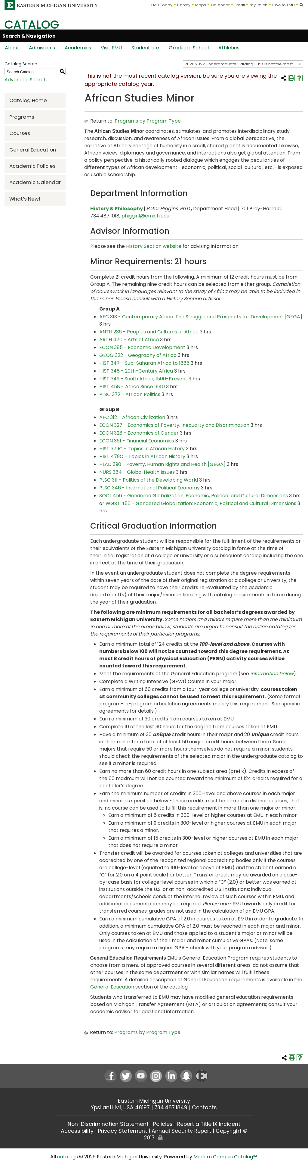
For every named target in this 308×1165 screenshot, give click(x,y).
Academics (78, 47)
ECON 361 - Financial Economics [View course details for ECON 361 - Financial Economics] (136, 440)
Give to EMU (283, 5)
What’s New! (24, 198)
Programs (21, 116)
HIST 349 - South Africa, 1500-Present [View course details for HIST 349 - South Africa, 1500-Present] (143, 378)
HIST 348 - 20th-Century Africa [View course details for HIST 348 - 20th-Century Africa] (136, 370)
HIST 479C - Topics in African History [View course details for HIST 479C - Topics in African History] (142, 456)
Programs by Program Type (148, 120)
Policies (163, 1124)
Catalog (32, 25)
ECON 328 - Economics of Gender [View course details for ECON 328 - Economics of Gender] (139, 432)
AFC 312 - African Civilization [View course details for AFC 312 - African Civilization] (132, 417)
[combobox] (243, 63)
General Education (32, 149)
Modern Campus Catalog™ (225, 1156)
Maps (200, 5)
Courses (19, 133)
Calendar (220, 5)
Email (240, 5)
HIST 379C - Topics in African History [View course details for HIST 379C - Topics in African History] (142, 448)
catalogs (67, 1156)
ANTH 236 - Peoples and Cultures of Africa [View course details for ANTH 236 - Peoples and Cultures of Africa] (149, 331)
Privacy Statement (122, 1131)
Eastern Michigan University (154, 1100)
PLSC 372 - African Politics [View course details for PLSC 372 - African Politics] (129, 394)
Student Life (145, 47)
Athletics (228, 47)
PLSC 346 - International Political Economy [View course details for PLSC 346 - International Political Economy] (149, 487)
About (12, 47)
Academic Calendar (35, 182)
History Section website (153, 246)
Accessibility (77, 1131)
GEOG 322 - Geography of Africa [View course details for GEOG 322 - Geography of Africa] (138, 355)
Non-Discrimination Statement (108, 1124)
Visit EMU (111, 47)
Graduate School (189, 47)
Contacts (204, 1107)
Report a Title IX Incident (208, 1124)
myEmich (258, 5)
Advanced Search (26, 79)
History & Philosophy (116, 208)
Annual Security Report (181, 1131)
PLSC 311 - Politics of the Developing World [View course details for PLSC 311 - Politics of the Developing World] (148, 479)
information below (272, 673)
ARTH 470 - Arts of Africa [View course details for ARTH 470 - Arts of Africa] (129, 339)
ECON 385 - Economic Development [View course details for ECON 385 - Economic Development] (142, 347)
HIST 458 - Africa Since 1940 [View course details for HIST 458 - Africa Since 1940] (132, 386)
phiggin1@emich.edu (145, 215)
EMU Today (162, 5)
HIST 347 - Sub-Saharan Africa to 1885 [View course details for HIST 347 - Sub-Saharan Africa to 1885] (144, 363)
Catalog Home (28, 100)
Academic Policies (32, 166)
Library (183, 5)
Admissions (42, 47)
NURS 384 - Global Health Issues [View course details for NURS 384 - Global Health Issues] (137, 472)
